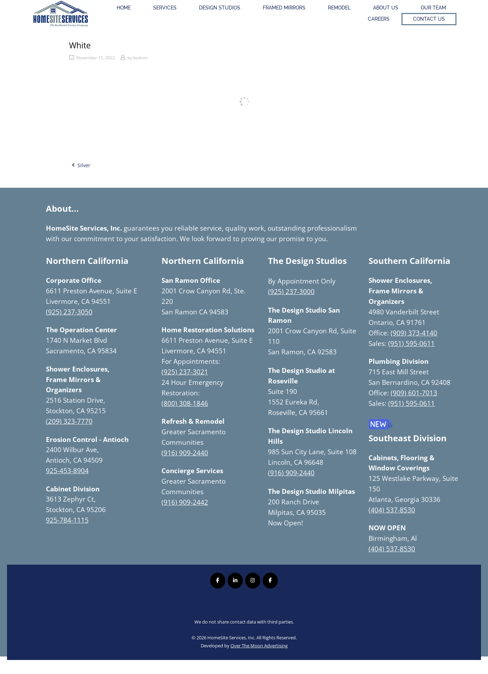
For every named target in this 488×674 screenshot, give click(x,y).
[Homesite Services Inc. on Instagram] (252, 580)
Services (165, 8)
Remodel (339, 8)
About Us (385, 8)
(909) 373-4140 (414, 332)
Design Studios (219, 8)
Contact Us (429, 19)
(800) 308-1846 (184, 403)
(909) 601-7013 (414, 392)
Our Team (433, 8)
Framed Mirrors (284, 8)
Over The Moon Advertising (259, 645)
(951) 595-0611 (411, 343)
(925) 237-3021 (184, 371)
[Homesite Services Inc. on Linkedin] (235, 580)
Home (124, 8)
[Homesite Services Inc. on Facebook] (217, 580)
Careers (379, 19)
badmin (140, 58)
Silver (83, 165)
